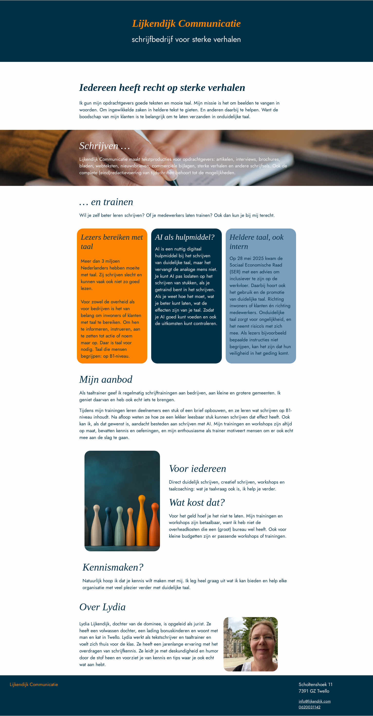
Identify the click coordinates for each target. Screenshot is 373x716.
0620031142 (309, 707)
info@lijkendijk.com (315, 701)
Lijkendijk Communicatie (34, 684)
